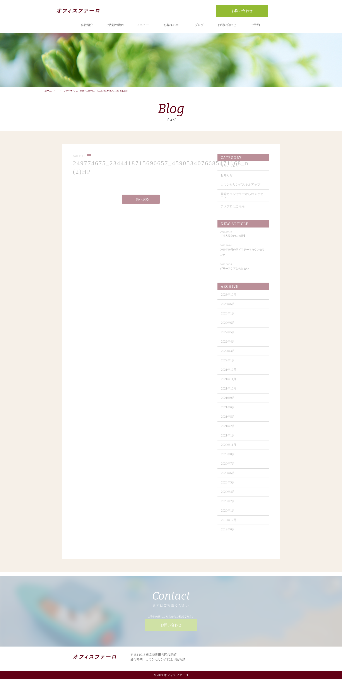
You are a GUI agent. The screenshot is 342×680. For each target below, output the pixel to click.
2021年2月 (228, 428)
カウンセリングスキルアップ (240, 187)
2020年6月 (228, 475)
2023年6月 (228, 306)
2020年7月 (228, 466)
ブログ (199, 25)
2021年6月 (228, 409)
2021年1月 (228, 438)
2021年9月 (228, 400)
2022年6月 (228, 325)
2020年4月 (228, 494)
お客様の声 (171, 25)
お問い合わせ (227, 25)
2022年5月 (228, 334)
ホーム (48, 91)
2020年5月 (228, 485)
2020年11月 (228, 447)
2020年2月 (228, 503)
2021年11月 (228, 381)
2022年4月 (228, 344)
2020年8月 (228, 456)
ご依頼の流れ (115, 25)
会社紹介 (87, 25)
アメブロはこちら (233, 209)
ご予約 (255, 25)
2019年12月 (229, 522)
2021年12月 (229, 372)
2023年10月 (229, 297)
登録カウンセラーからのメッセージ (242, 198)
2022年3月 (228, 353)
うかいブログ (230, 168)
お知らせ (227, 177)
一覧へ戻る (141, 202)
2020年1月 (228, 513)
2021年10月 (229, 391)
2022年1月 (228, 362)
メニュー (143, 25)
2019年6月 (228, 531)
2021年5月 (228, 419)
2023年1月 (228, 316)
